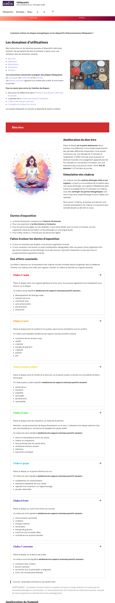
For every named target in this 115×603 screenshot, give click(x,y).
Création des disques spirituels (21, 101)
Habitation (12, 61)
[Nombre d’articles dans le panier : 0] (38, 12)
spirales (39, 77)
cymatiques (13, 77)
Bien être (12, 58)
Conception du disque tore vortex (22, 104)
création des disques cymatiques (34, 98)
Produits (82, 18)
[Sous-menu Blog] (32, 12)
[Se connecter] (44, 12)
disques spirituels (16, 80)
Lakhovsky (26, 77)
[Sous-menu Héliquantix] (13, 12)
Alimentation (13, 64)
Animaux (11, 70)
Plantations (13, 67)
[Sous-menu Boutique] (25, 12)
